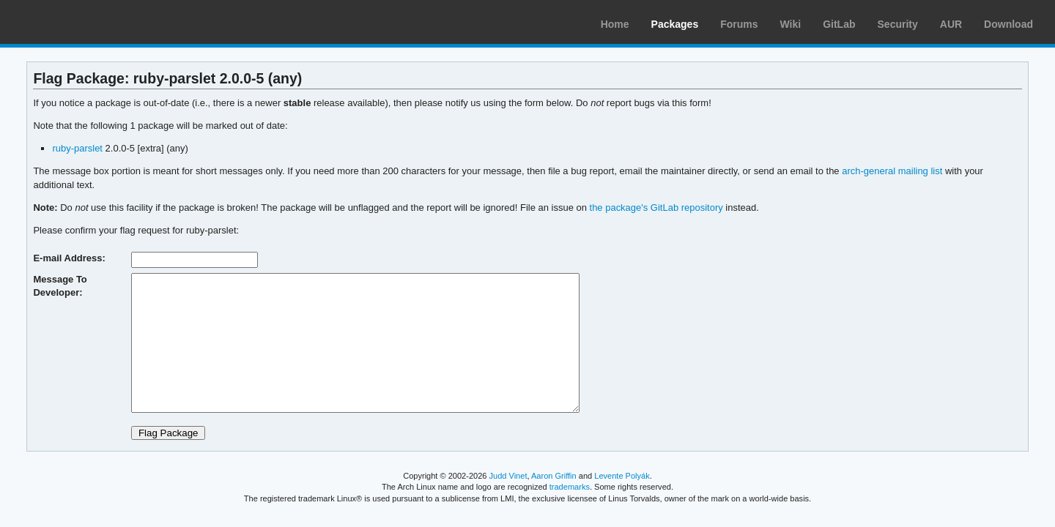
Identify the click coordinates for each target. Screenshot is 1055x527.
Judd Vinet (508, 475)
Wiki (791, 24)
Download (1008, 24)
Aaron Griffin (554, 475)
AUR (951, 24)
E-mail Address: (69, 258)
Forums (739, 24)
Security (898, 24)
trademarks (569, 486)
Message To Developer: (59, 286)
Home (615, 24)
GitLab (839, 24)
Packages (675, 24)
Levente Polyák (621, 475)
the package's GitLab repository (656, 207)
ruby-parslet (77, 148)
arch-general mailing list (892, 170)
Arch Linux (80, 22)
